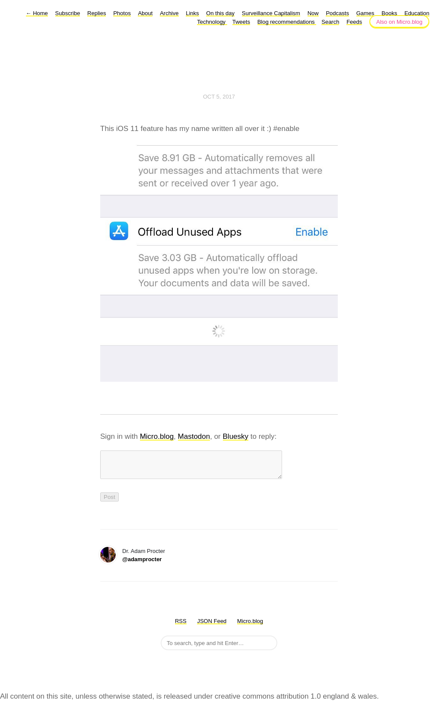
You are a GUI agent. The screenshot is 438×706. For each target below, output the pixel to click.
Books (389, 13)
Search (330, 22)
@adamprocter (142, 564)
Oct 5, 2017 (219, 96)
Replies (96, 13)
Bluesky (236, 436)
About (145, 13)
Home (37, 13)
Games (365, 13)
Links (192, 13)
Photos (121, 13)
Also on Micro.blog (399, 22)
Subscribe (67, 13)
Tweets (241, 22)
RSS (181, 626)
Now (313, 13)
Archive (169, 13)
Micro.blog (157, 436)
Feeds (354, 22)
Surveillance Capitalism (271, 13)
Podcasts (337, 13)
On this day (220, 13)
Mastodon (194, 436)
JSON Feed (211, 626)
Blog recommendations (287, 22)
